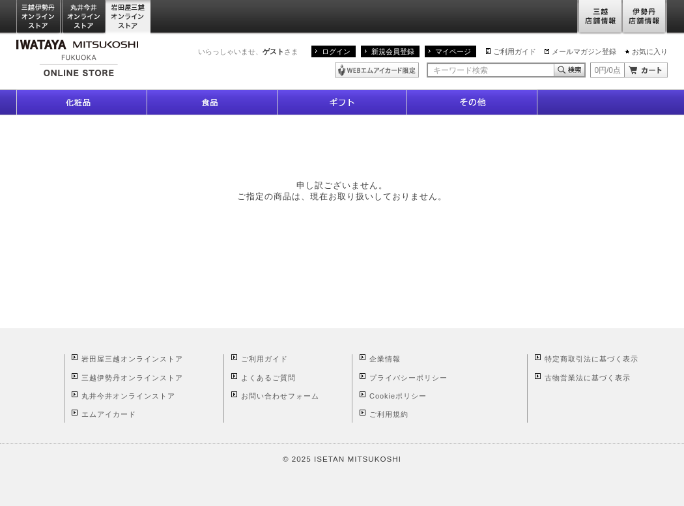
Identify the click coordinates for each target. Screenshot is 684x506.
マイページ (453, 51)
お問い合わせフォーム (280, 396)
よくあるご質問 (268, 378)
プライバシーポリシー (408, 378)
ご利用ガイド (514, 51)
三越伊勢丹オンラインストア (39, 17)
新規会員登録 (392, 51)
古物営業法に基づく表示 (588, 378)
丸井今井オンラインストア (84, 17)
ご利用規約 (388, 414)
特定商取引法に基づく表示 (591, 359)
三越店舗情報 (599, 17)
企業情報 (385, 359)
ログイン (336, 51)
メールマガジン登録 (584, 51)
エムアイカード (108, 414)
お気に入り (650, 51)
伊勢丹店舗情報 (645, 17)
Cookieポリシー (398, 396)
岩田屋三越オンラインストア (128, 17)
